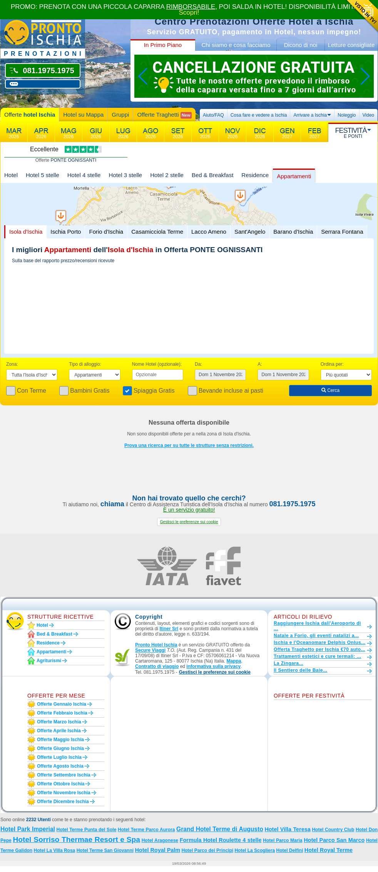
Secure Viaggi (150, 650)
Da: (198, 364)
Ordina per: (332, 364)
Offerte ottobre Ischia (60, 784)
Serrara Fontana (342, 231)
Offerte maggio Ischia (60, 739)
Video (368, 115)
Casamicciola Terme (157, 231)
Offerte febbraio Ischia (62, 713)
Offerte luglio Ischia (59, 757)
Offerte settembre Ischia (63, 775)
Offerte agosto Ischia (60, 766)
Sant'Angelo (249, 231)
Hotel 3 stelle (125, 175)
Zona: (12, 364)
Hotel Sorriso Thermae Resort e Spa (76, 839)
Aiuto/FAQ (213, 115)
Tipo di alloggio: (85, 364)
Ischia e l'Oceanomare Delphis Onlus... (320, 642)
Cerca (330, 390)
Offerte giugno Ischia (60, 748)
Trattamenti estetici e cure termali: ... (317, 656)
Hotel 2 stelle (167, 175)
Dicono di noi (301, 45)
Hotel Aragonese (160, 840)
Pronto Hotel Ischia (156, 645)
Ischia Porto (65, 231)
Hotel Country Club (333, 829)
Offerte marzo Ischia (59, 722)
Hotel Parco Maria (282, 840)
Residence (255, 175)
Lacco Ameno (208, 231)
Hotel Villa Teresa (287, 829)
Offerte (29, 114)
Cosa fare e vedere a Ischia (259, 115)
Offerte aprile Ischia (59, 730)
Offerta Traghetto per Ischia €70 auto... (319, 649)
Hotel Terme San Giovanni (105, 850)
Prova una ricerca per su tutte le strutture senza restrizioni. (189, 445)
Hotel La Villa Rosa (54, 850)
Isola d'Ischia (25, 231)
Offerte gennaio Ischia (61, 704)
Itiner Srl (168, 628)
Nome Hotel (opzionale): (157, 364)
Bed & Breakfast (212, 175)
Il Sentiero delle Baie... (300, 670)
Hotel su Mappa (83, 114)
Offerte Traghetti (164, 115)
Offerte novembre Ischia (63, 792)
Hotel (11, 175)
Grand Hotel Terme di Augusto (219, 829)
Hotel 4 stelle (84, 175)
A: (260, 364)
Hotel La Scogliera (254, 850)
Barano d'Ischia (293, 231)
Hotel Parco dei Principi (207, 850)
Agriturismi (49, 660)
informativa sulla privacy (213, 666)
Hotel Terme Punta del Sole (87, 829)
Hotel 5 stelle (42, 175)
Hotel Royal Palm (157, 850)
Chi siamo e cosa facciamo (235, 45)
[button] (189, 522)
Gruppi (120, 114)
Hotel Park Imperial (27, 829)
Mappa (233, 661)
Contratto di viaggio (157, 666)
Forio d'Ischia (106, 231)
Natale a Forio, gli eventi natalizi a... (316, 635)
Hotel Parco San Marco (334, 840)
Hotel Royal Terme (328, 850)
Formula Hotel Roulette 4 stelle (221, 840)
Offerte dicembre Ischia (63, 801)
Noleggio (347, 115)
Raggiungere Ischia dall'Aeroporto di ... (317, 626)
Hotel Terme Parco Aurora (146, 829)
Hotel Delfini (289, 850)
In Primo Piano (163, 45)
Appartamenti (294, 176)
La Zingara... (288, 663)
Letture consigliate (351, 45)
